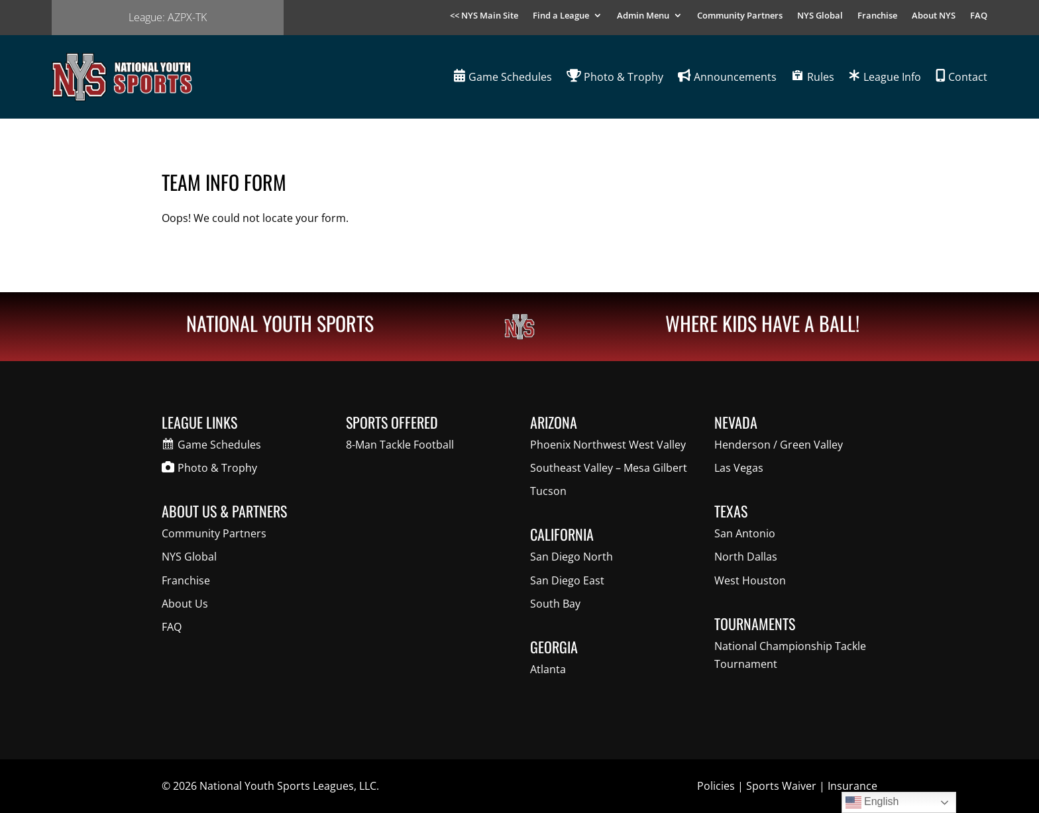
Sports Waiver (781, 786)
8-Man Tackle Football (400, 444)
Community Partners (740, 16)
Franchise (877, 16)
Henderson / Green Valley (778, 444)
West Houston (750, 580)
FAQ (978, 16)
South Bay (555, 603)
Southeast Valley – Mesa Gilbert (608, 468)
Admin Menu (643, 16)
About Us (185, 603)
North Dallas (745, 556)
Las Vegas (738, 468)
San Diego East (567, 580)
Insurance (852, 786)
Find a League (561, 16)
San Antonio (744, 533)
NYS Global (820, 16)
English (872, 802)
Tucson (548, 491)
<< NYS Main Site (484, 16)
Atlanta (548, 669)
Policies (716, 786)
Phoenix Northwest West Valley (608, 444)
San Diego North (571, 556)
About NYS (934, 16)
